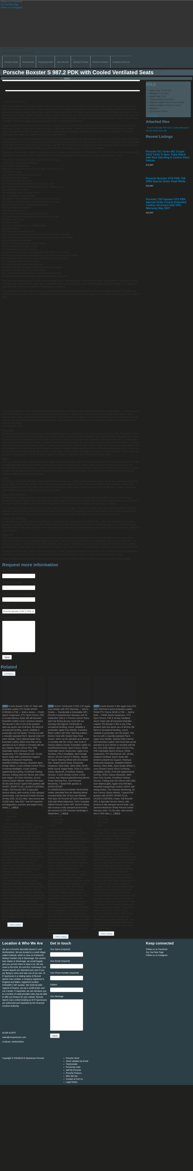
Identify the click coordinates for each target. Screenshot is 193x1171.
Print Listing (152, 116)
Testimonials (28, 62)
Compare (8, 673)
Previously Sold (45, 62)
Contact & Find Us (121, 62)
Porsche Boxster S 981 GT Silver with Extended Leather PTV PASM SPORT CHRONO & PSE (22, 709)
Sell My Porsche (80, 62)
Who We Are (63, 62)
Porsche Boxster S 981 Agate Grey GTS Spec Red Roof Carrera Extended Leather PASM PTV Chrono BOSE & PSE (115, 709)
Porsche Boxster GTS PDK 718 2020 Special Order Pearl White (166, 180)
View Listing (15, 924)
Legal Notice (71, 1082)
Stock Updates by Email (77, 1061)
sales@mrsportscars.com (14, 1037)
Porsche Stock (11, 62)
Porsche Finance (100, 62)
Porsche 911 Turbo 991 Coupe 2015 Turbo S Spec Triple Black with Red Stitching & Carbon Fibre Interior (168, 156)
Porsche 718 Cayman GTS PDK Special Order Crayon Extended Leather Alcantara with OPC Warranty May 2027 (166, 204)
